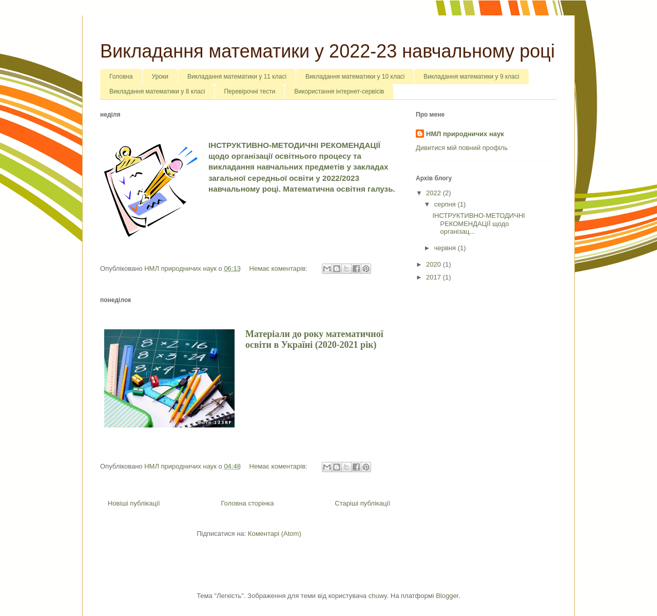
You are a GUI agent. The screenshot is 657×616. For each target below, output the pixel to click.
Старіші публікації (362, 503)
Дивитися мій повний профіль (462, 148)
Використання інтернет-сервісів (339, 91)
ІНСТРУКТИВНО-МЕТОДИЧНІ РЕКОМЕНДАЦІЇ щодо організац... (478, 223)
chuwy (378, 596)
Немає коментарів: (279, 268)
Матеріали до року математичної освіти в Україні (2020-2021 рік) (314, 339)
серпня (446, 204)
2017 (434, 277)
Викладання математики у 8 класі (157, 91)
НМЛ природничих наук (465, 134)
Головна (121, 76)
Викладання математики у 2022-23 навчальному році (327, 51)
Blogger (447, 596)
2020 (434, 264)
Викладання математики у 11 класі (236, 76)
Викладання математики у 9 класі (471, 76)
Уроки (160, 76)
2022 (434, 193)
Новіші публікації (134, 503)
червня (446, 248)
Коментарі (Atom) (274, 533)
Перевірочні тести (249, 91)
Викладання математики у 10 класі (354, 76)
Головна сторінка (247, 503)
